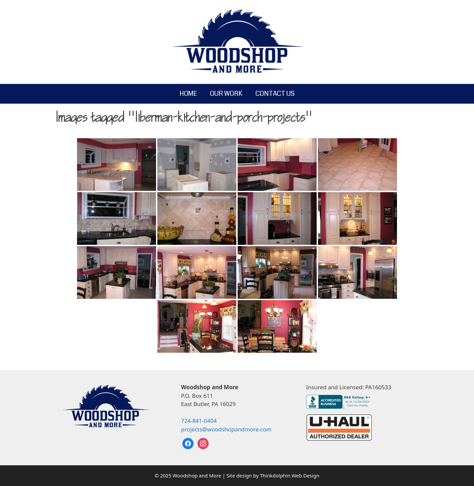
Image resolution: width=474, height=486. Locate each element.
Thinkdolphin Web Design (290, 475)
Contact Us (275, 93)
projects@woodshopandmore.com (226, 429)
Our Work (226, 93)
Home (188, 93)
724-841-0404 (199, 420)
